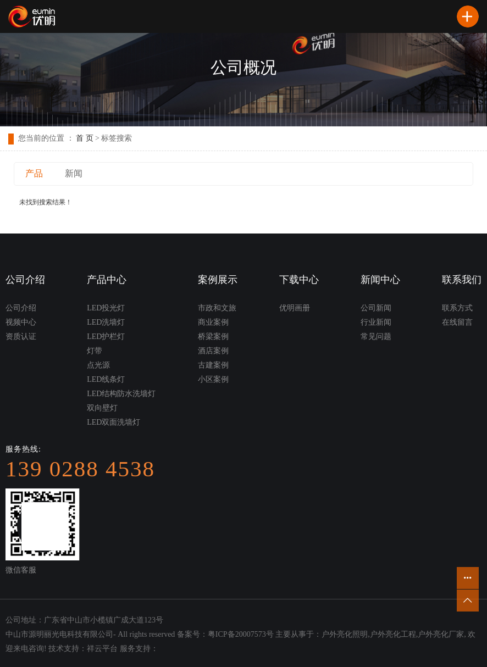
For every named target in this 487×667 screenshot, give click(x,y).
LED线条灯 (106, 379)
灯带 (94, 351)
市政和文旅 (217, 308)
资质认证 (20, 336)
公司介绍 (20, 308)
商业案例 (213, 322)
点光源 (98, 365)
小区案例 (213, 379)
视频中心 (20, 322)
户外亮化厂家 (441, 634)
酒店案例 (213, 351)
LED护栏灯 (106, 336)
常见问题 (376, 336)
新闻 (73, 173)
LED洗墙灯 (106, 322)
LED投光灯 (106, 308)
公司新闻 (376, 308)
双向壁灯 (102, 408)
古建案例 (213, 365)
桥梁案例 (213, 336)
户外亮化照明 (345, 634)
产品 (34, 173)
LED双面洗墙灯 (113, 422)
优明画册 (294, 308)
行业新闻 (376, 322)
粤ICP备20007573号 (241, 634)
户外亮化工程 (393, 634)
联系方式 (457, 308)
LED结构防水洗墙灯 (121, 394)
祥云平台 (102, 648)
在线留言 (457, 322)
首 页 (84, 138)
